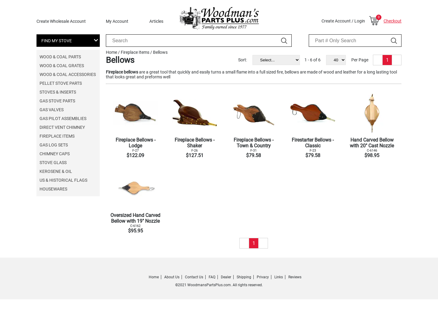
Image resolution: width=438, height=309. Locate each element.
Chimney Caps (55, 153)
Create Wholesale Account (61, 21)
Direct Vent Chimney (62, 127)
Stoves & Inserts (58, 92)
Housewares (53, 189)
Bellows (160, 52)
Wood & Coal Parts (60, 56)
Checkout (392, 21)
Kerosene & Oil (56, 171)
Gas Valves (52, 109)
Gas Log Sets (54, 144)
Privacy (263, 277)
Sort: (242, 59)
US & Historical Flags (63, 180)
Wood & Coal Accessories (68, 74)
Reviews (294, 277)
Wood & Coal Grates (62, 65)
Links (278, 277)
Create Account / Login (343, 21)
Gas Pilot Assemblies (63, 118)
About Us (171, 277)
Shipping (244, 277)
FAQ (212, 277)
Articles (156, 21)
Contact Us (194, 277)
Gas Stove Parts (57, 100)
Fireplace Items (57, 136)
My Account (117, 21)
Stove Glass (53, 162)
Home (111, 52)
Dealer (226, 277)
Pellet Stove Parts (61, 83)
